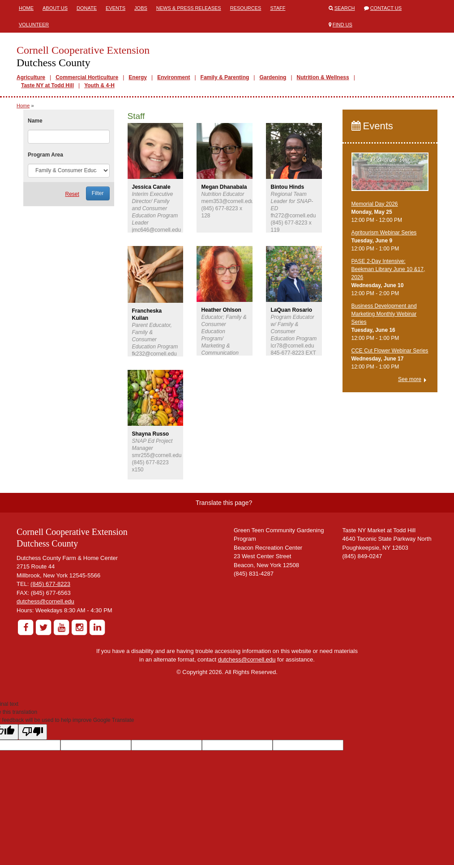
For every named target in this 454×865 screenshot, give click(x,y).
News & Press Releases (188, 8)
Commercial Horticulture (87, 77)
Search (344, 8)
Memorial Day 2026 (374, 204)
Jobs (140, 8)
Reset (72, 194)
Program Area (45, 155)
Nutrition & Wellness (323, 77)
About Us (55, 8)
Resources (245, 8)
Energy (137, 77)
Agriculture (31, 77)
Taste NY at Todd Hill (47, 85)
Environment (173, 77)
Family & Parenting (225, 77)
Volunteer (34, 24)
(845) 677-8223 (50, 584)
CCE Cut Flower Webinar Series (389, 351)
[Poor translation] (32, 732)
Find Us (342, 24)
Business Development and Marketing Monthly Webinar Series (384, 314)
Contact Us (386, 8)
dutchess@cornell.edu (45, 601)
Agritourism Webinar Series (384, 232)
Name (35, 121)
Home (26, 8)
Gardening (272, 77)
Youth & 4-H (99, 85)
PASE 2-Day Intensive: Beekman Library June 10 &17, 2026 (388, 269)
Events (115, 8)
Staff (277, 8)
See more (409, 379)
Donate (87, 8)
